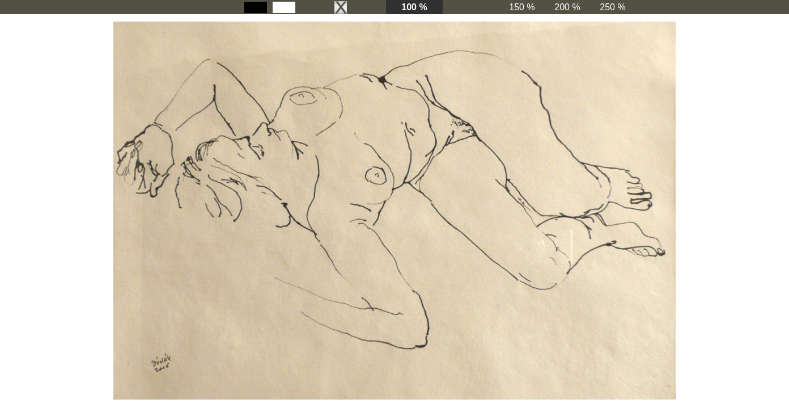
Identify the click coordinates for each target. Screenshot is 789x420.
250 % (612, 7)
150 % (522, 7)
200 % (567, 7)
